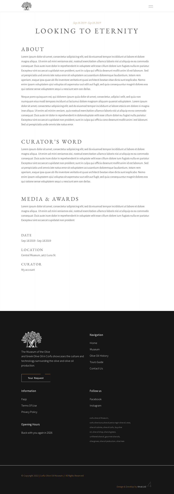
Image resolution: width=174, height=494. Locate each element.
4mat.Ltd (145, 486)
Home (93, 343)
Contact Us (96, 368)
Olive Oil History (99, 356)
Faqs (24, 399)
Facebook (95, 399)
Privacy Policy (29, 412)
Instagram (95, 405)
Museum (95, 349)
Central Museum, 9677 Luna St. (38, 255)
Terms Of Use (29, 405)
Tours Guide (96, 362)
